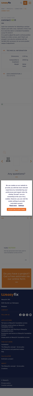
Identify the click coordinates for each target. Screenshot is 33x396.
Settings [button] (21, 205)
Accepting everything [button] (16, 209)
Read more (13, 205)
